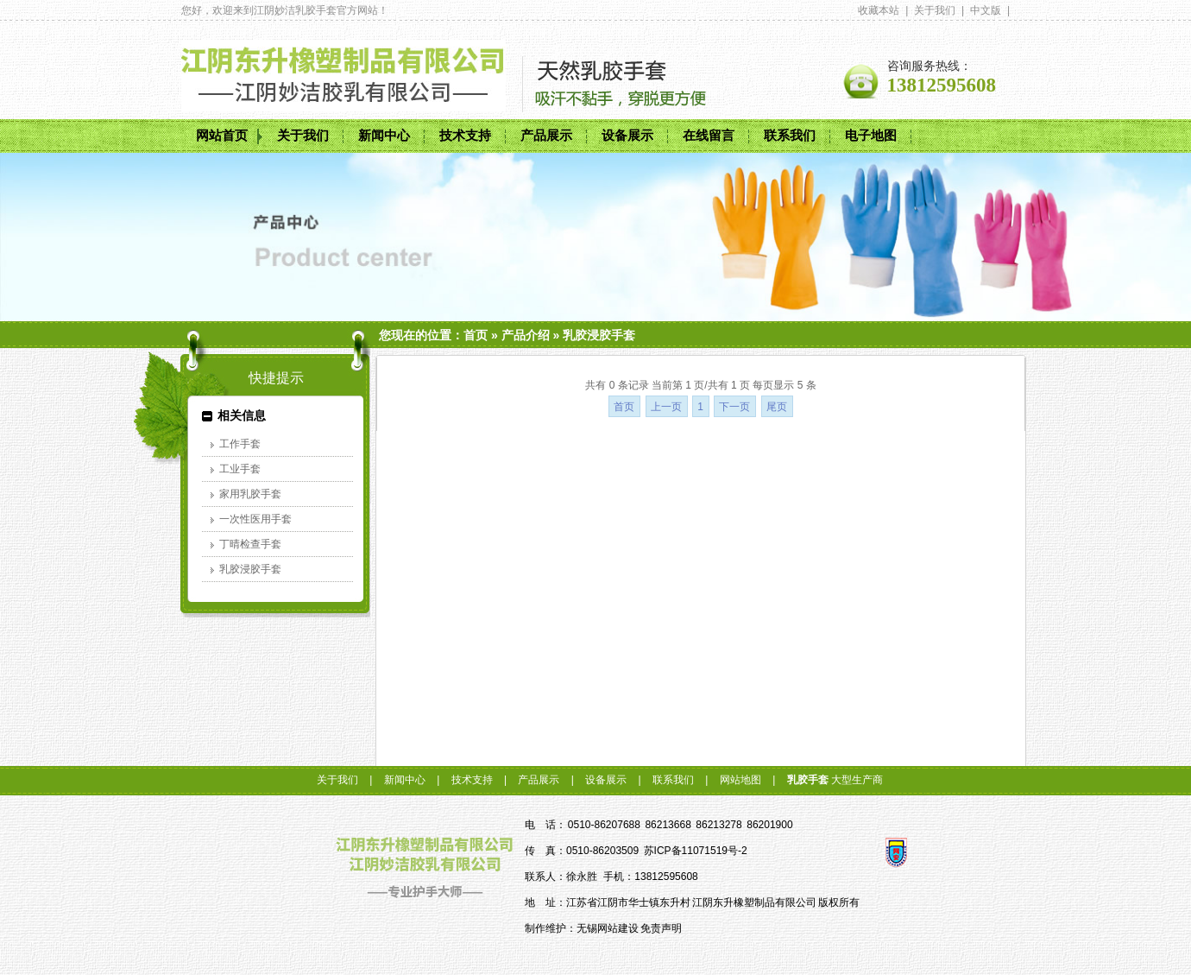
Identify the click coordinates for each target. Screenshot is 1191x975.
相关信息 (241, 415)
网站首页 (222, 135)
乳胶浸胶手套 (599, 335)
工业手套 (240, 469)
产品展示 (546, 135)
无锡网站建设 (608, 928)
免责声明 (661, 928)
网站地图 (740, 780)
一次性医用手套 (255, 519)
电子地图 (871, 135)
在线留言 (708, 135)
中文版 (985, 10)
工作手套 (240, 444)
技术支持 (465, 135)
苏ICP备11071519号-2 (695, 851)
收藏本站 (878, 10)
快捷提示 (276, 377)
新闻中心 (384, 135)
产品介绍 (525, 335)
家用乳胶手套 (250, 494)
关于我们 (934, 10)
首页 (475, 335)
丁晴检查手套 (250, 544)
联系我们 (790, 135)
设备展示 (627, 135)
